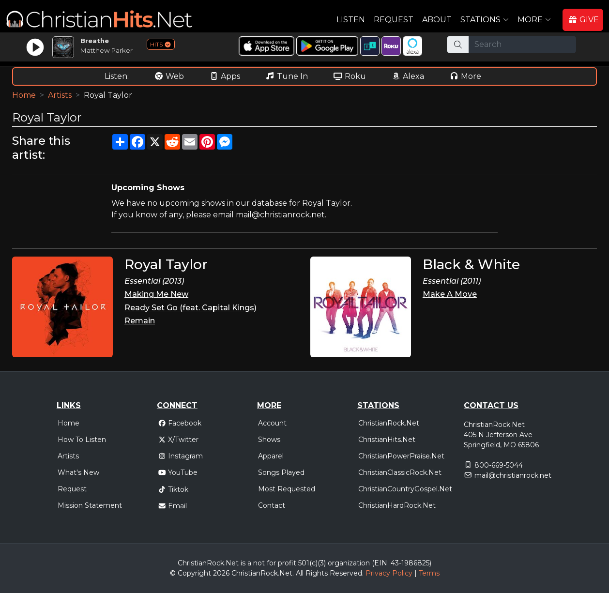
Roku (349, 76)
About (437, 19)
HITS (160, 44)
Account (272, 423)
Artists (60, 95)
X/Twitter (178, 439)
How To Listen (82, 439)
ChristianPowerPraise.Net (401, 456)
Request (393, 19)
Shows (269, 439)
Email (172, 505)
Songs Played (281, 472)
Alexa (407, 76)
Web (169, 76)
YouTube (178, 472)
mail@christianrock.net (512, 475)
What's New (78, 472)
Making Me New (156, 294)
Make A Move (450, 294)
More (465, 76)
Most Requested (286, 489)
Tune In (286, 76)
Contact (271, 505)
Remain (139, 320)
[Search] (522, 44)
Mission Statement (90, 505)
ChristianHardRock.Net (397, 505)
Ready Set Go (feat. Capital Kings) (190, 307)
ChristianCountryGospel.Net (405, 489)
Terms (429, 573)
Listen (350, 19)
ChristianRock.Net (388, 423)
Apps (224, 76)
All (300, 573)
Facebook (180, 423)
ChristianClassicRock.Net (400, 472)
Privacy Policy (388, 573)
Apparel (271, 456)
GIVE (583, 19)
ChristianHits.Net (386, 439)
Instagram (180, 456)
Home (24, 95)
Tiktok (173, 489)
